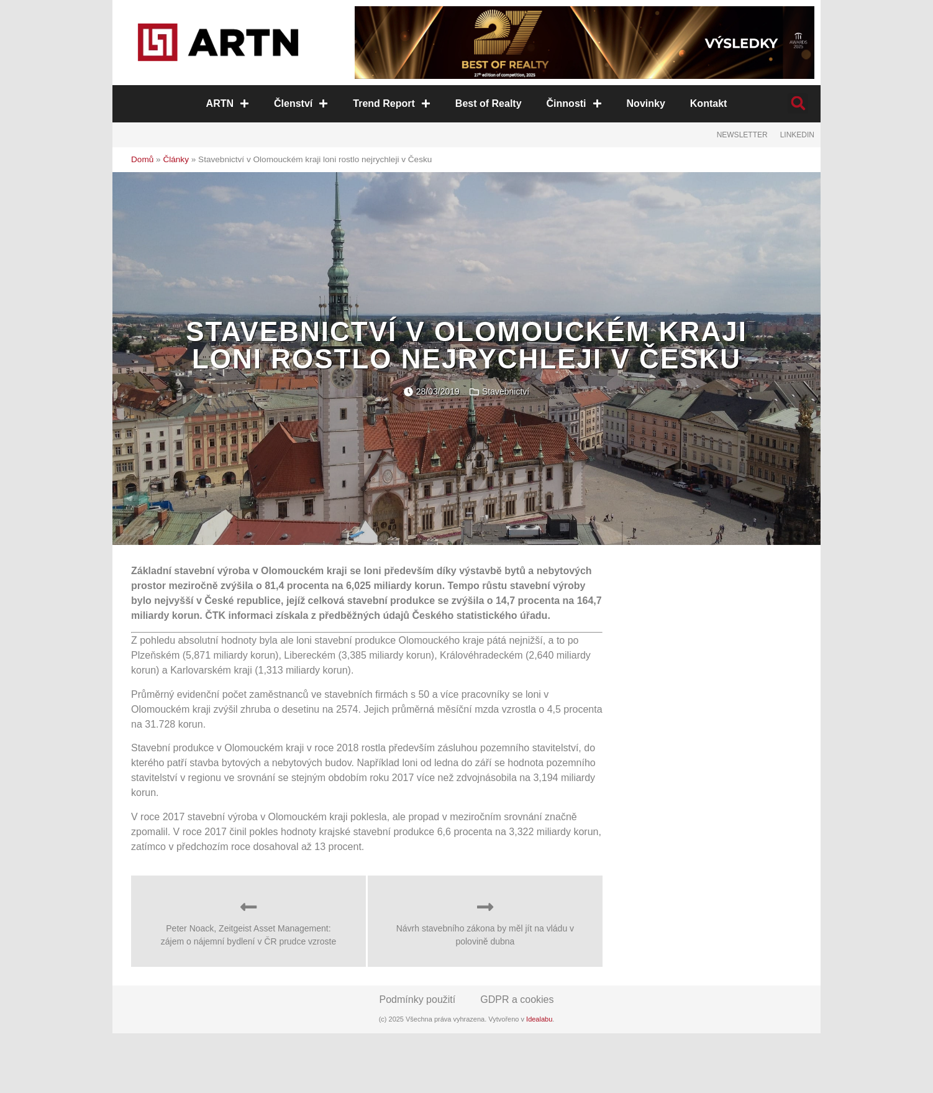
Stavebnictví (505, 391)
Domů (142, 159)
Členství (301, 103)
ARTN (227, 103)
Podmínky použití (418, 999)
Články (176, 159)
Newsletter (742, 134)
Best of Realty (488, 103)
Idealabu (539, 1019)
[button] (798, 103)
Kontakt (708, 103)
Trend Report (391, 103)
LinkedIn (797, 134)
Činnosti (573, 103)
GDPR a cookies (516, 999)
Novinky (645, 103)
